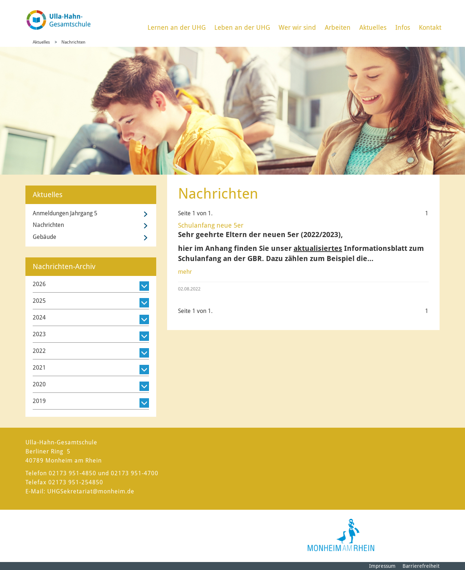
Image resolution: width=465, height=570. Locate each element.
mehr (185, 271)
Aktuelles (373, 27)
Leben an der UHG (242, 27)
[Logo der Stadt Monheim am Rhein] (341, 535)
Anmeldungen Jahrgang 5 (65, 213)
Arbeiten (338, 27)
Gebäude (44, 236)
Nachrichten (73, 42)
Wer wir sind (297, 27)
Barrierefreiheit (421, 566)
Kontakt (430, 27)
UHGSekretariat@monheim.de (90, 491)
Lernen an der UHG (176, 27)
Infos (402, 27)
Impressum (382, 566)
